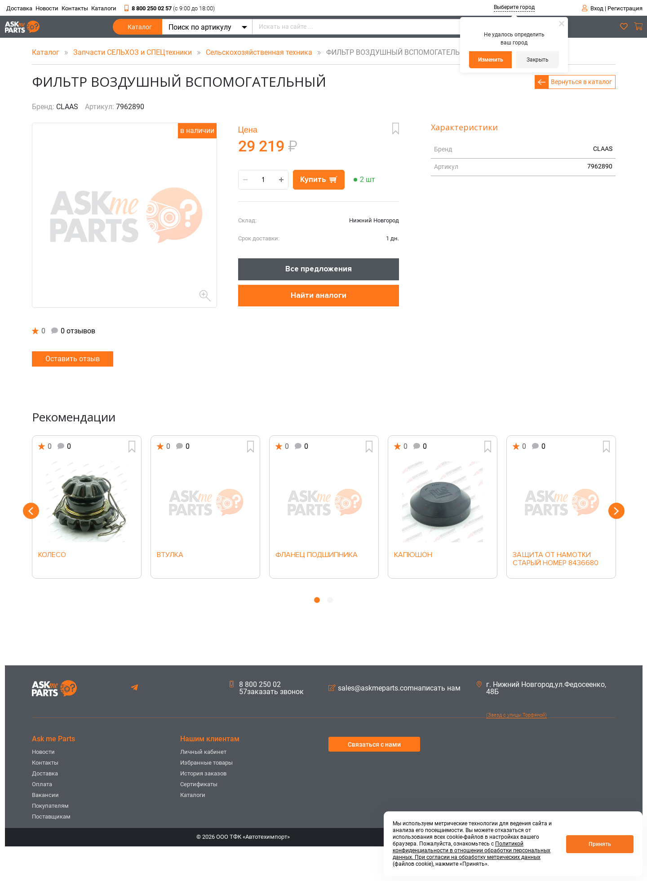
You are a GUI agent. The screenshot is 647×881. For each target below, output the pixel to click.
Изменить (490, 60)
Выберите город (514, 7)
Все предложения (318, 269)
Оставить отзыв (72, 358)
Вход (596, 8)
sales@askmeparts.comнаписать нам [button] (394, 688)
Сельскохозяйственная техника (260, 52)
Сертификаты (198, 784)
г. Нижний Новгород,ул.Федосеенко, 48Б (541, 688)
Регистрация (625, 8)
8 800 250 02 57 (169, 8)
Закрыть (538, 60)
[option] (87, 507)
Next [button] (616, 511)
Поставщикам (51, 816)
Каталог (140, 29)
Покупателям (50, 805)
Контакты (75, 8)
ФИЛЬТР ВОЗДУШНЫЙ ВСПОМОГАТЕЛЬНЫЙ (395, 52)
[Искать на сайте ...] (393, 27)
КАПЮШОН (413, 555)
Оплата (42, 784)
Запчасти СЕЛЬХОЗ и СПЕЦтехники (133, 52)
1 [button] (317, 600)
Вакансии (45, 795)
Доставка (19, 8)
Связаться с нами (374, 744)
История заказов (203, 773)
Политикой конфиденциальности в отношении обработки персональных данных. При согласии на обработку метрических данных (471, 850)
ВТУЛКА (170, 555)
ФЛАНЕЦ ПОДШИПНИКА (316, 555)
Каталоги (103, 8)
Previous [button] (31, 511)
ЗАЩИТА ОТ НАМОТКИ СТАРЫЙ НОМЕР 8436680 (555, 559)
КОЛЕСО (52, 555)
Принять (600, 844)
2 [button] (330, 600)
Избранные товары (206, 762)
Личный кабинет (203, 751)
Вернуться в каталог (581, 81)
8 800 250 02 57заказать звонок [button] (267, 688)
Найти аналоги (318, 295)
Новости (46, 8)
